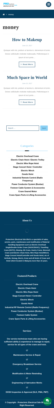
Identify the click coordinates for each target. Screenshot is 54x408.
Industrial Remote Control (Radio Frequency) (28, 179)
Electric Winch (27, 171)
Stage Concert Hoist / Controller (27, 167)
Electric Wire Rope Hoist (27, 163)
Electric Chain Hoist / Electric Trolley (27, 160)
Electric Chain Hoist (27, 288)
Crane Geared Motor (27, 191)
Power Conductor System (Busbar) (28, 184)
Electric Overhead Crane (27, 156)
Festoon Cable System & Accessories (27, 188)
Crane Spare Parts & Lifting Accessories (27, 195)
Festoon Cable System (27, 315)
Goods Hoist (27, 174)
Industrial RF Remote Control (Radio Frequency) (27, 307)
